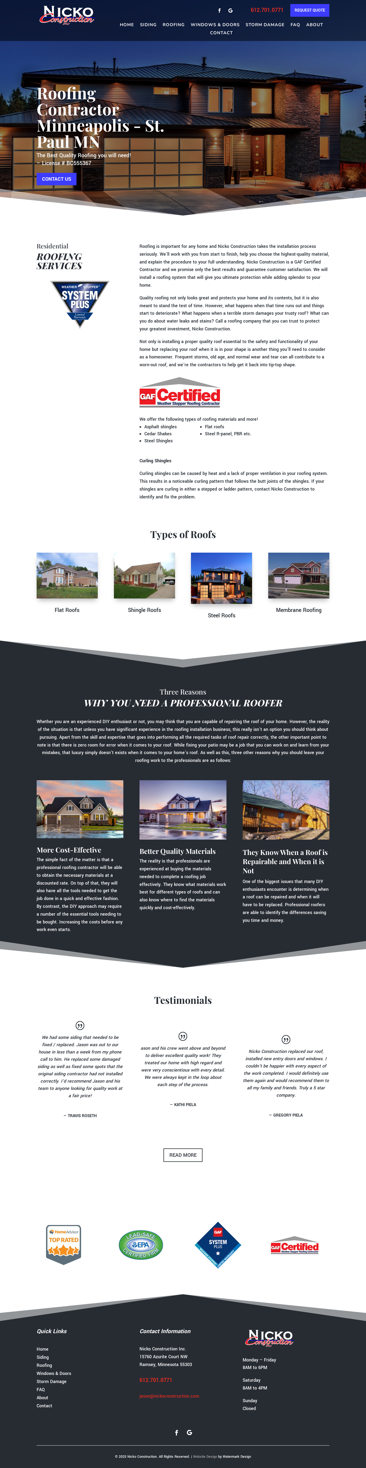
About (314, 25)
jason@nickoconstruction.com (169, 1396)
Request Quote (310, 10)
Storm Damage (265, 25)
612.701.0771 (267, 10)
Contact (221, 33)
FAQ (295, 25)
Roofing (174, 25)
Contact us (56, 179)
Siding (148, 25)
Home (127, 25)
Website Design (205, 1456)
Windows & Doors (215, 25)
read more (183, 1155)
